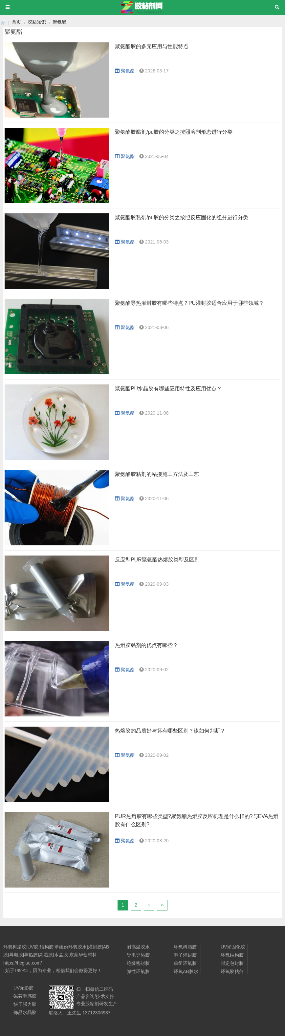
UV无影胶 (23, 987)
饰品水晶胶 (24, 1012)
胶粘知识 (37, 22)
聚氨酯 (59, 22)
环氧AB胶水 (186, 971)
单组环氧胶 (185, 963)
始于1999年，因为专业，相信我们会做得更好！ (53, 970)
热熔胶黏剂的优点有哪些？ (146, 645)
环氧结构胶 (232, 955)
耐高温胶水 (138, 946)
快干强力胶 (24, 1004)
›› (162, 905)
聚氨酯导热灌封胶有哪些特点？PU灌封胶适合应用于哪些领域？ (189, 303)
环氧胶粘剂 (232, 971)
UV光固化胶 (233, 946)
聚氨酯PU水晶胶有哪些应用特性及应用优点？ (168, 388)
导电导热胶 (138, 955)
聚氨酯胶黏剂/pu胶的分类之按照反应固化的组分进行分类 (181, 217)
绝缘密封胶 (138, 963)
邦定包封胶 (232, 963)
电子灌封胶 (185, 955)
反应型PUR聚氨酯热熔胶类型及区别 (157, 559)
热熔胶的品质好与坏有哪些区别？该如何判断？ (170, 730)
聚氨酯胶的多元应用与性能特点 (151, 46)
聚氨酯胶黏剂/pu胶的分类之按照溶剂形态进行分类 (173, 132)
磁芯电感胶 (24, 996)
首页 (16, 22)
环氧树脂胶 (185, 946)
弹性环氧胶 (138, 971)
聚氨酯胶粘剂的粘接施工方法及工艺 (157, 474)
